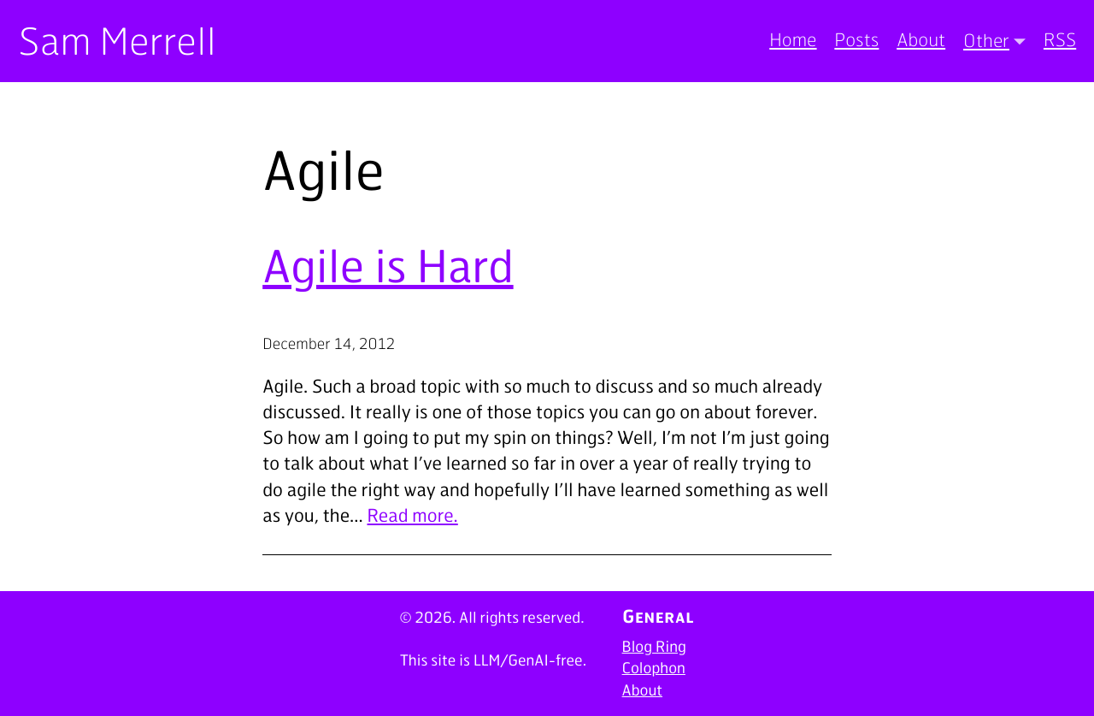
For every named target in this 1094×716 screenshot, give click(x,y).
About (921, 39)
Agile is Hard (387, 264)
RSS (1060, 39)
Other (986, 39)
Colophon (653, 668)
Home (792, 39)
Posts (856, 39)
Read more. (413, 515)
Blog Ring (654, 646)
